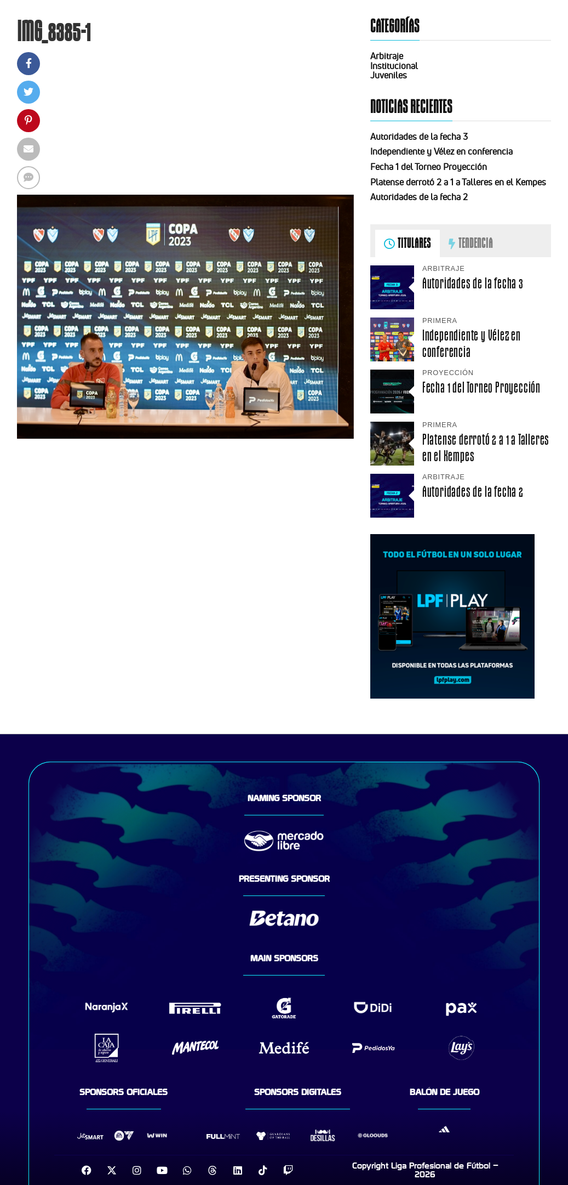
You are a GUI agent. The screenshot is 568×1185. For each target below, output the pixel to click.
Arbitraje (386, 55)
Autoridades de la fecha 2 (419, 196)
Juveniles (388, 75)
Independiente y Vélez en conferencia (441, 151)
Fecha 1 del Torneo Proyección (428, 166)
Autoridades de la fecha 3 (419, 136)
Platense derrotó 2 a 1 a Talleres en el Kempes (458, 182)
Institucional (394, 65)
